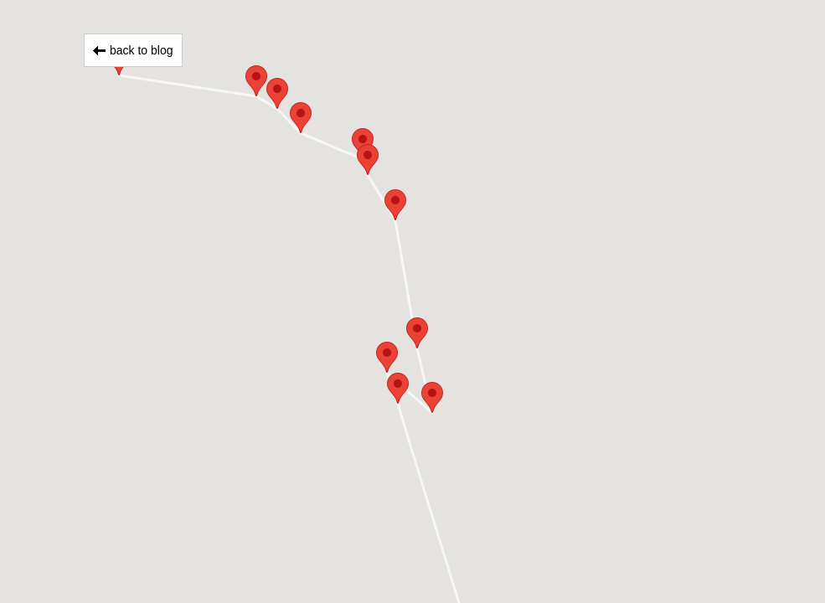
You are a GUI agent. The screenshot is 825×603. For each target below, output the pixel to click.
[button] (398, 388)
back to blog (141, 50)
